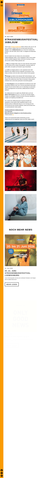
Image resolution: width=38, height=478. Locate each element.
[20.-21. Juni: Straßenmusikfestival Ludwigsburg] (21, 256)
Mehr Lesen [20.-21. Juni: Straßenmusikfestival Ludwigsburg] (11, 290)
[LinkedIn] (2, 476)
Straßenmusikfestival (16, 46)
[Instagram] (2, 473)
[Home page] (2, 2)
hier (13, 114)
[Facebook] (2, 470)
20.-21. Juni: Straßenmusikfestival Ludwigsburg (17, 279)
